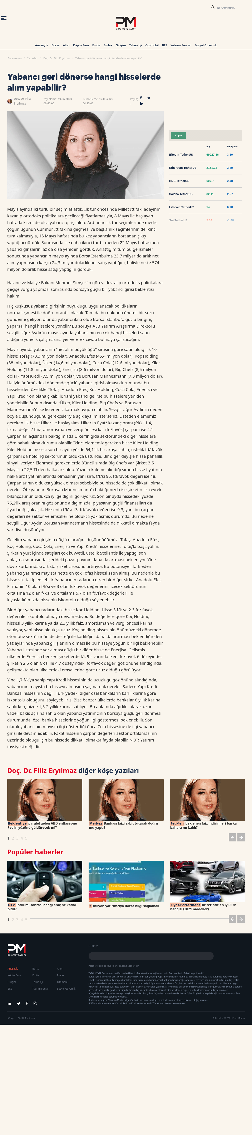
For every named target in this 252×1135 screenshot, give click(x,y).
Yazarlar (32, 58)
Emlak (108, 45)
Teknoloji (135, 45)
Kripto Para (81, 45)
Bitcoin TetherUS (181, 154)
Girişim (121, 45)
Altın (66, 45)
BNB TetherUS (179, 181)
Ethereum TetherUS (183, 167)
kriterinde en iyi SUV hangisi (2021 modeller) (203, 907)
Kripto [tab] (178, 135)
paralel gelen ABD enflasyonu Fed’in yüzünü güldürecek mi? (42, 825)
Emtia (96, 45)
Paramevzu (15, 58)
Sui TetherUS (178, 220)
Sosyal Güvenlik (206, 45)
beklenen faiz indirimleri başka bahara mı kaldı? (203, 825)
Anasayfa (41, 45)
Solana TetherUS (181, 194)
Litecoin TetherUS (181, 207)
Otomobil (152, 45)
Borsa (55, 45)
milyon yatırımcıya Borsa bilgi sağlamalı (124, 906)
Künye (11, 1018)
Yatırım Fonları (181, 45)
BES (164, 45)
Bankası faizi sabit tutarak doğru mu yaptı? (123, 825)
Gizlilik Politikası (26, 1018)
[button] (232, 838)
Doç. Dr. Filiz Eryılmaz (56, 58)
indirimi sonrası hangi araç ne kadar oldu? (42, 907)
